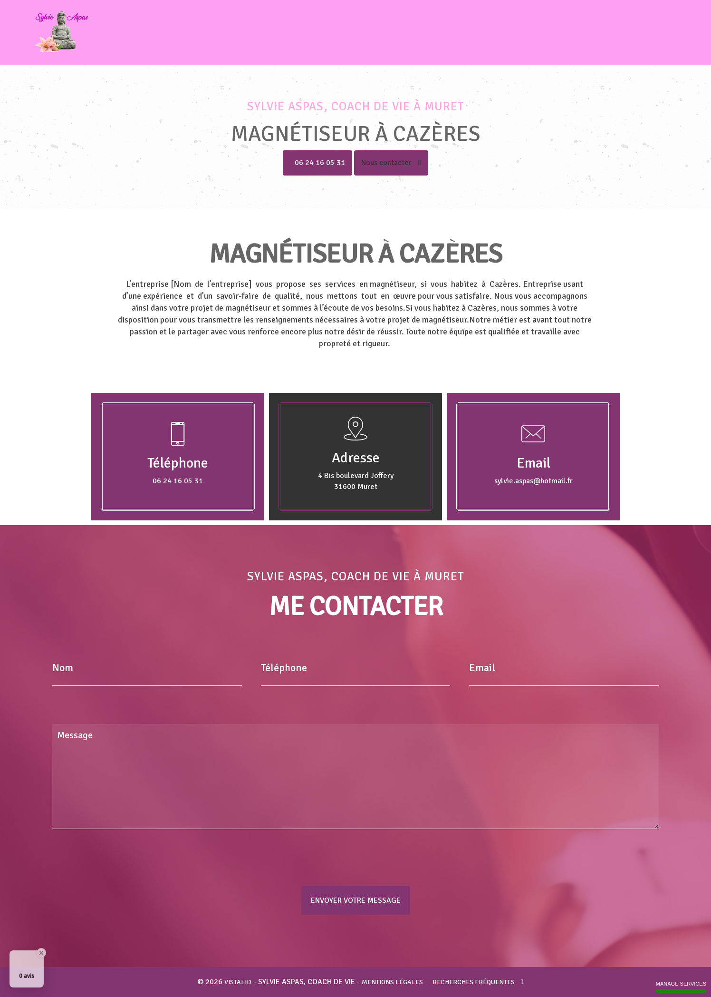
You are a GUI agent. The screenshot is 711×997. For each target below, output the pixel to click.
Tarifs (628, 32)
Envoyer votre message (356, 900)
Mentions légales (392, 982)
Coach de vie (312, 32)
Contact (668, 32)
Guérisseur (435, 32)
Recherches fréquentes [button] (477, 982)
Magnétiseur (376, 32)
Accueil (260, 32)
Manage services (681, 987)
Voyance (560, 32)
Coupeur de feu (501, 32)
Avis (596, 32)
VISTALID (237, 982)
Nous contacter (391, 162)
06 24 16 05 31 (320, 162)
